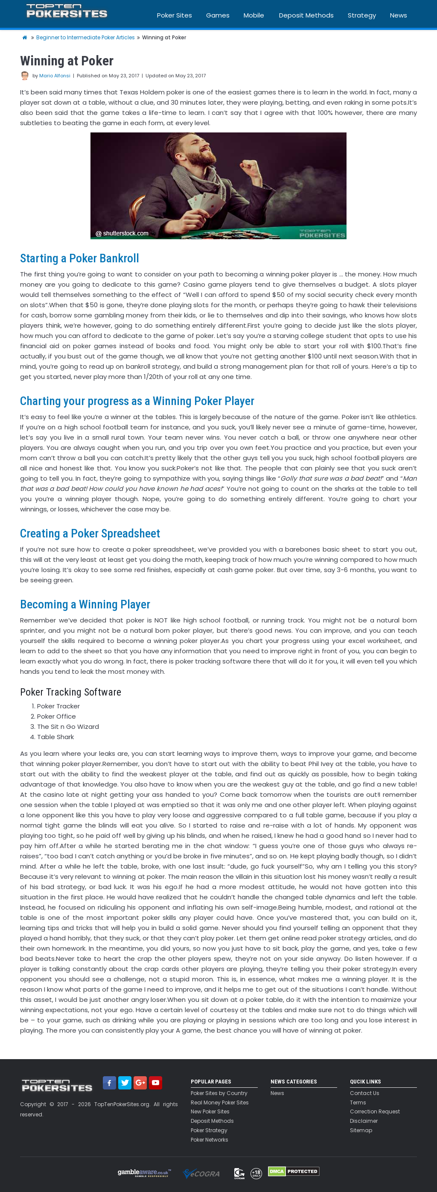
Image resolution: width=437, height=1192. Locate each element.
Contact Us (364, 1093)
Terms (358, 1102)
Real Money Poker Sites (220, 1102)
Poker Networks (209, 1139)
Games (218, 15)
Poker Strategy (209, 1130)
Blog (397, 37)
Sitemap (361, 1130)
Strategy (362, 15)
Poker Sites (174, 15)
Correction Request (375, 1111)
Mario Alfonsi (54, 75)
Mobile (254, 15)
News (398, 15)
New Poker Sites (210, 1111)
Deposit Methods (306, 15)
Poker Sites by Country (219, 1093)
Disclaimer (364, 1121)
